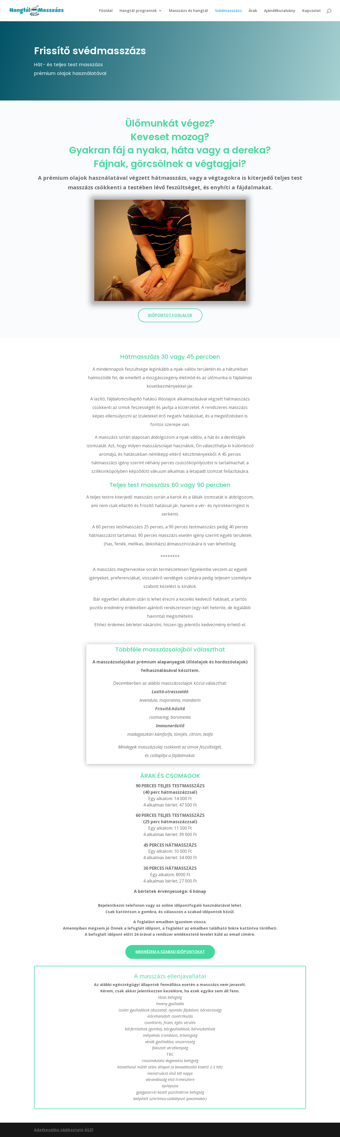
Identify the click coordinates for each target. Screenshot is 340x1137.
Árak (253, 11)
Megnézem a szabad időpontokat (170, 951)
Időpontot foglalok (170, 315)
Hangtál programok (138, 11)
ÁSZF (89, 1129)
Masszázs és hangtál (188, 11)
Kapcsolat (311, 11)
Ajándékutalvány (279, 11)
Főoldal (106, 11)
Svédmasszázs (228, 11)
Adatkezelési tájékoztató (58, 1129)
